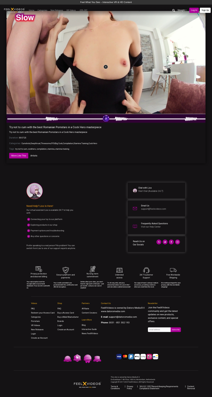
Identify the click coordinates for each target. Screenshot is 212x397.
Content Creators (89, 313)
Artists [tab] (33, 155)
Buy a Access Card (65, 313)
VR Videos (71, 10)
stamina (50, 149)
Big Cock (58, 143)
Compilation (68, 143)
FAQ (33, 309)
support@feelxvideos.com (153, 209)
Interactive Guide (89, 329)
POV (53, 143)
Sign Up (205, 10)
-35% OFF (83, 10)
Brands (60, 321)
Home (31, 10)
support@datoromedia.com (123, 316)
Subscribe (176, 330)
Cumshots (25, 143)
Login (33, 334)
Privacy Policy (130, 387)
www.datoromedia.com (113, 311)
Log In (194, 10)
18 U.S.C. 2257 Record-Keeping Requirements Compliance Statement (158, 387)
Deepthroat (35, 143)
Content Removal (191, 387)
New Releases (57, 10)
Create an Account (39, 338)
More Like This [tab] (18, 155)
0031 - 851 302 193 (119, 322)
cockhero (32, 149)
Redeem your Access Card (42, 313)
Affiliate (85, 309)
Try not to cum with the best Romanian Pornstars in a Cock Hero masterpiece (55, 127)
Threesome (46, 143)
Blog (84, 325)
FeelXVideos (163, 307)
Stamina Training (81, 143)
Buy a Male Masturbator (68, 317)
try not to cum (21, 149)
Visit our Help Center (151, 226)
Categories (42, 10)
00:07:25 (22, 138)
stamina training (62, 149)
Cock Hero (93, 143)
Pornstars (35, 321)
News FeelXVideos (90, 333)
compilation (42, 149)
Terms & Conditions (115, 387)
